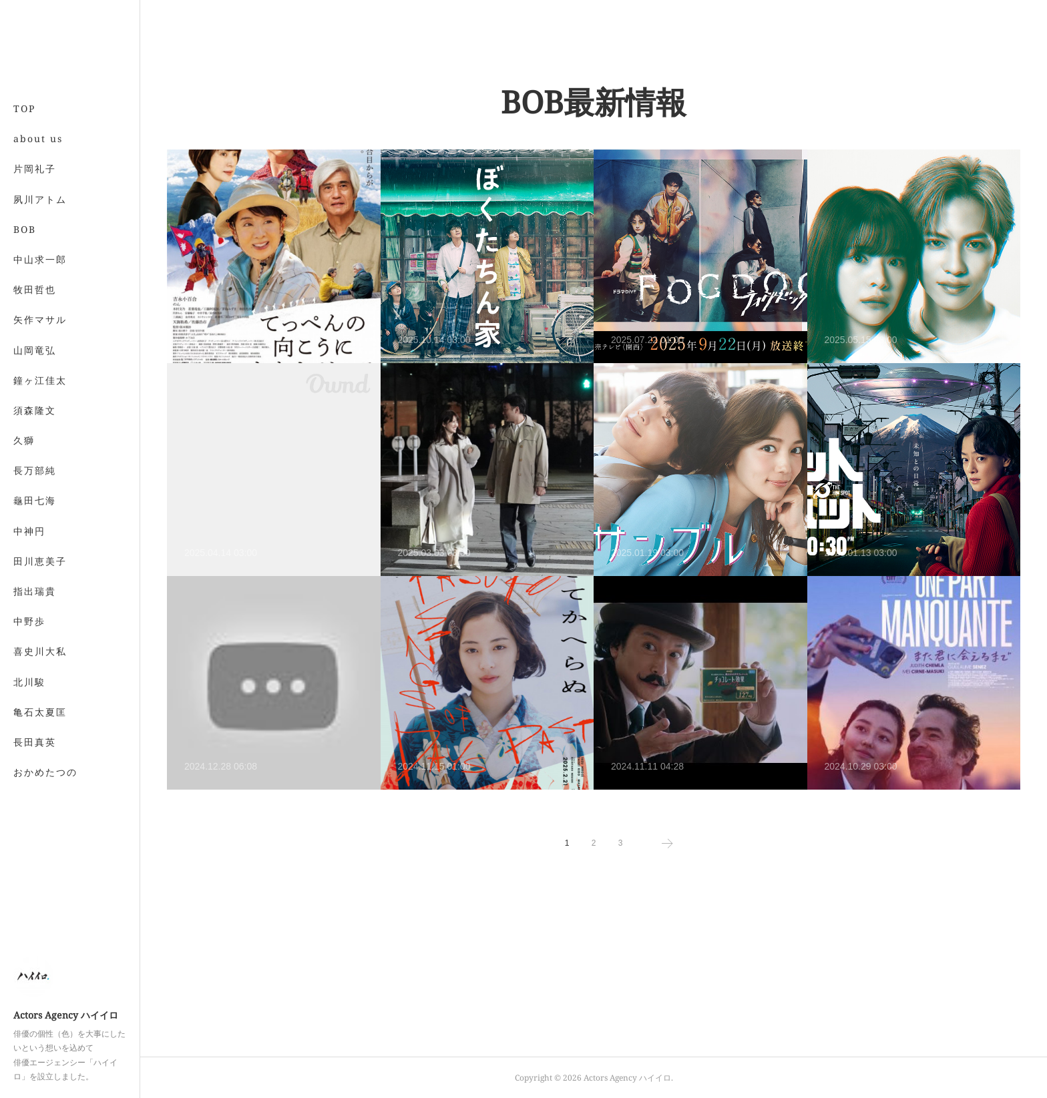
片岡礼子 (34, 168)
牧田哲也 (34, 289)
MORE (29, 410)
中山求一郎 (40, 259)
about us (38, 138)
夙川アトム (40, 199)
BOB (24, 229)
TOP (24, 108)
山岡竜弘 (34, 350)
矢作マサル (40, 319)
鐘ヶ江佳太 (40, 380)
